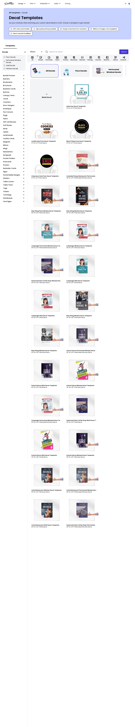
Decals (5, 52)
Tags (16, 186)
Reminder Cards (16, 166)
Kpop (16, 126)
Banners (16, 77)
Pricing (67, 3)
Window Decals (11, 66)
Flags (16, 113)
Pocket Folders (16, 156)
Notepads (16, 153)
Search (129, 52)
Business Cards (16, 86)
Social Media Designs (16, 173)
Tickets (16, 189)
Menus (16, 143)
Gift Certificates (16, 120)
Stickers (16, 176)
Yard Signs (16, 199)
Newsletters (16, 149)
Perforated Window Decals (15, 60)
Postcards (16, 159)
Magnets (16, 139)
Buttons (16, 90)
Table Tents (16, 183)
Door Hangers (16, 103)
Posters (16, 163)
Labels (16, 130)
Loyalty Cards (16, 136)
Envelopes (16, 106)
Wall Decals (9, 63)
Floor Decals (10, 57)
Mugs (16, 146)
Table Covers (16, 179)
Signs (16, 169)
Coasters (16, 100)
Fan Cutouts (16, 110)
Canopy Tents (16, 93)
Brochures (16, 83)
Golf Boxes (16, 123)
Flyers (16, 116)
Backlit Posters (16, 73)
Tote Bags (16, 192)
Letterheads (16, 133)
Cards (16, 96)
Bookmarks (16, 80)
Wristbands (16, 196)
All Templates (15, 13)
